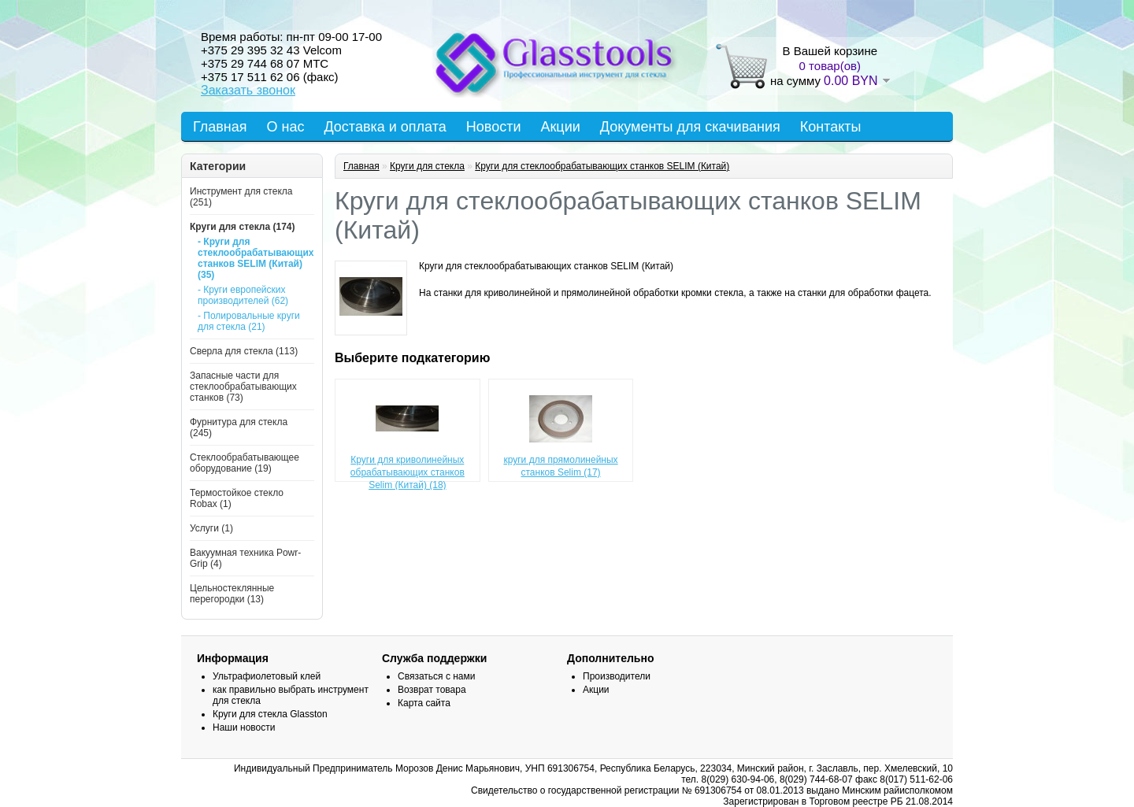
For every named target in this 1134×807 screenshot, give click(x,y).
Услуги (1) (211, 528)
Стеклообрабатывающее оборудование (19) (244, 463)
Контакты (831, 127)
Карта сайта (424, 703)
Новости (493, 127)
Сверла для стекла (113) (244, 351)
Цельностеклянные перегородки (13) (232, 594)
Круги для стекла (427, 166)
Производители (616, 676)
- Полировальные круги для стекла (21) (249, 321)
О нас (286, 127)
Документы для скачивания (690, 127)
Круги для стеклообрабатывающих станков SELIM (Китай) (602, 166)
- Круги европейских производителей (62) (243, 295)
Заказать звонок (248, 90)
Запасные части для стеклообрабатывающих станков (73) (243, 386)
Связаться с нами (436, 676)
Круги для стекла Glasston (270, 714)
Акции (560, 127)
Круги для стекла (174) (242, 226)
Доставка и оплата (385, 127)
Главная (220, 127)
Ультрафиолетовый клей (267, 676)
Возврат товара (432, 689)
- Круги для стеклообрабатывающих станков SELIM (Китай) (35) (251, 258)
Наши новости (244, 727)
